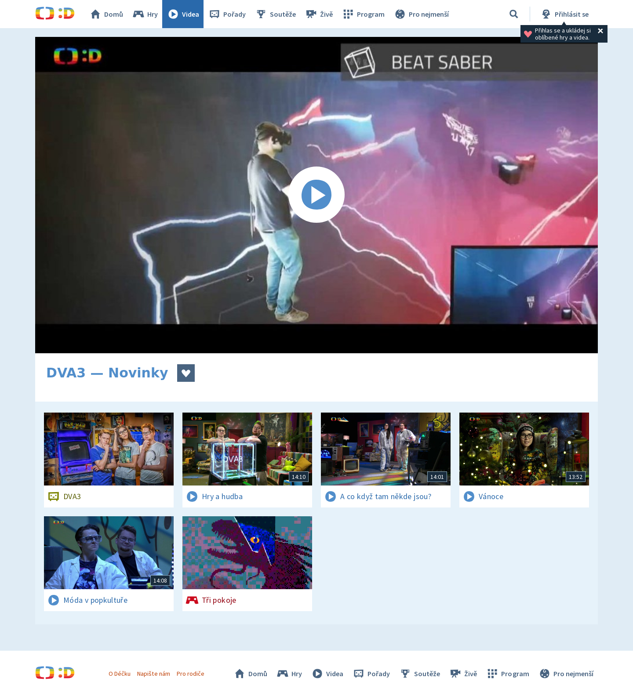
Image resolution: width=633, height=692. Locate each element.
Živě (319, 14)
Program (363, 14)
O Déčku (120, 674)
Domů (106, 14)
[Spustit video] (316, 195)
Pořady (227, 14)
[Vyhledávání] (514, 14)
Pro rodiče (190, 674)
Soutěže (275, 14)
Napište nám (153, 674)
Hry (145, 14)
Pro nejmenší (421, 14)
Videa (183, 14)
